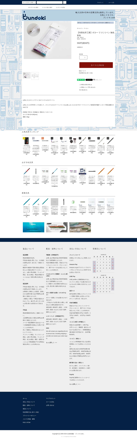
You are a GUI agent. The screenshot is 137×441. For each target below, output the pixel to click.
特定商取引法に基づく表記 (86, 73)
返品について (82, 71)
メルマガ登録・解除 (29, 419)
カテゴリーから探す (32, 7)
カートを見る (50, 402)
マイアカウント (50, 398)
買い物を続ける (82, 90)
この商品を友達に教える (84, 84)
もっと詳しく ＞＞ (51, 342)
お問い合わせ (50, 405)
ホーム (79, 22)
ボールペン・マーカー (90, 22)
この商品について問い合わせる (86, 87)
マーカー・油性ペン (104, 22)
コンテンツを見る (59, 7)
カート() (110, 2)
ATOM (28, 422)
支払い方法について (29, 402)
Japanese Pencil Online (70, 436)
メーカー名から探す (46, 7)
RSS (24, 422)
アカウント (99, 2)
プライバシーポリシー (29, 415)
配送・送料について (29, 405)
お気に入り (97, 80)
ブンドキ (63, 436)
